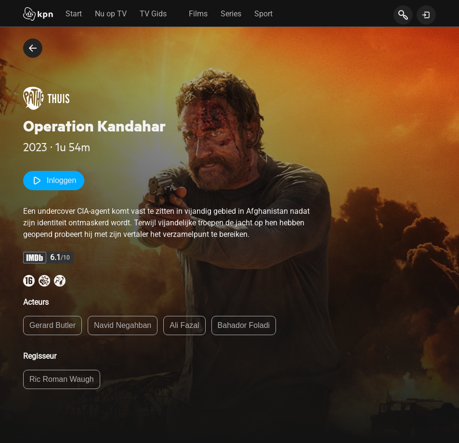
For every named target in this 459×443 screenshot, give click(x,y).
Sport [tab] (263, 13)
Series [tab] (231, 13)
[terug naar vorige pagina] (32, 48)
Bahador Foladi (244, 325)
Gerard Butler (52, 325)
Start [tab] (74, 13)
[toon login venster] (426, 15)
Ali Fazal (184, 325)
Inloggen (53, 180)
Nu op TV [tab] (111, 13)
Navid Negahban (122, 325)
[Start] (38, 15)
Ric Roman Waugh (61, 379)
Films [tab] (198, 13)
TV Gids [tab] (153, 13)
